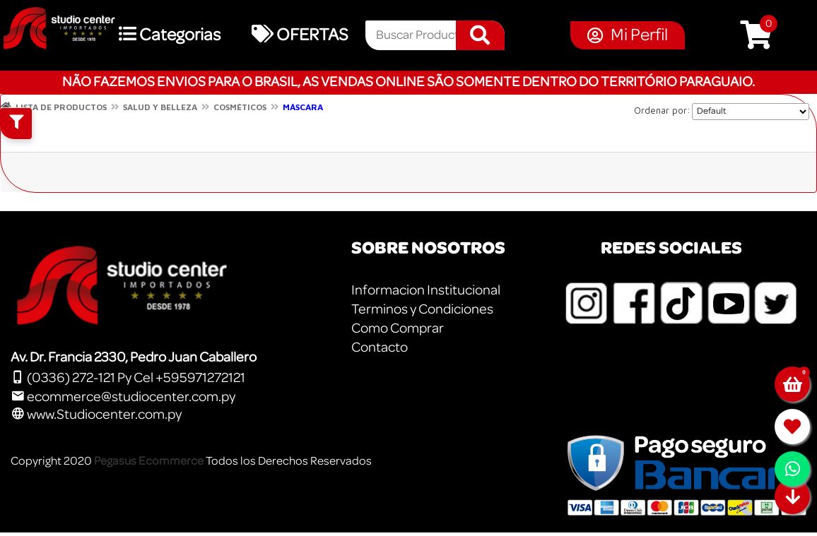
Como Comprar (397, 328)
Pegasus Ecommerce (149, 461)
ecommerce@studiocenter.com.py (123, 397)
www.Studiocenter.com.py (96, 414)
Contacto (379, 347)
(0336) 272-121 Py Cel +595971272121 (128, 378)
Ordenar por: (662, 110)
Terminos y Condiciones (422, 309)
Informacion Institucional (425, 290)
